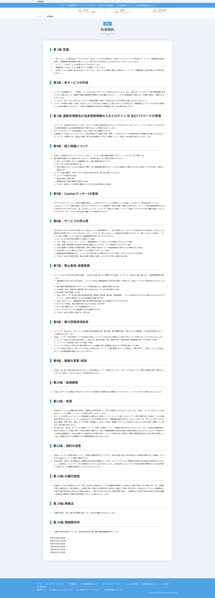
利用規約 (73, 584)
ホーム (39, 16)
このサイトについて (56, 584)
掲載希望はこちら (150, 584)
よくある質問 (133, 584)
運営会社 (42, 587)
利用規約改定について (91, 584)
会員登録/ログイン (124, 5)
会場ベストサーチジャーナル (62, 589)
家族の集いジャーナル (115, 589)
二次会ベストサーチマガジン (90, 589)
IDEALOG (161, 592)
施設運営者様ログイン (145, 5)
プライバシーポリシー (113, 584)
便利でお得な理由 (106, 5)
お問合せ (166, 584)
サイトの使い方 (89, 5)
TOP (41, 584)
